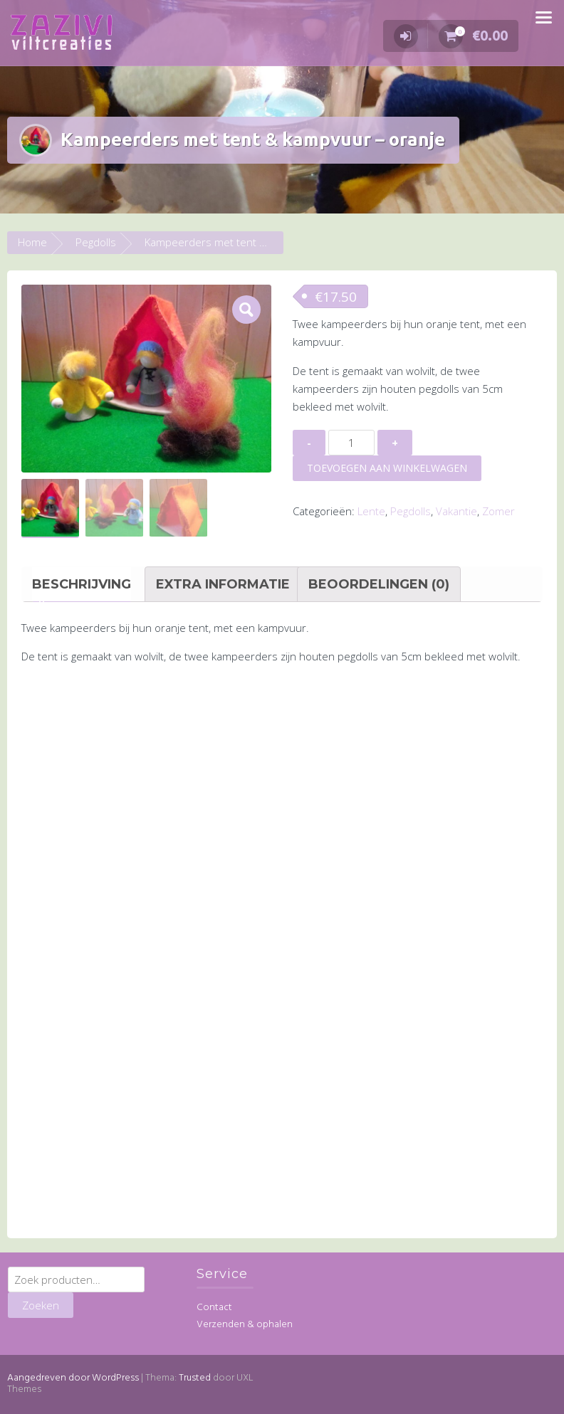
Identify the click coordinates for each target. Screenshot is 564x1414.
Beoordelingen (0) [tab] (378, 583)
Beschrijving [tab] (81, 583)
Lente (371, 511)
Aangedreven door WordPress (73, 1377)
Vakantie (456, 511)
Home (32, 242)
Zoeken (40, 1305)
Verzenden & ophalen (245, 1325)
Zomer (498, 511)
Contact (214, 1307)
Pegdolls (95, 242)
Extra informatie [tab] (223, 583)
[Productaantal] (351, 442)
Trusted (195, 1377)
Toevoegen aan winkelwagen (387, 468)
